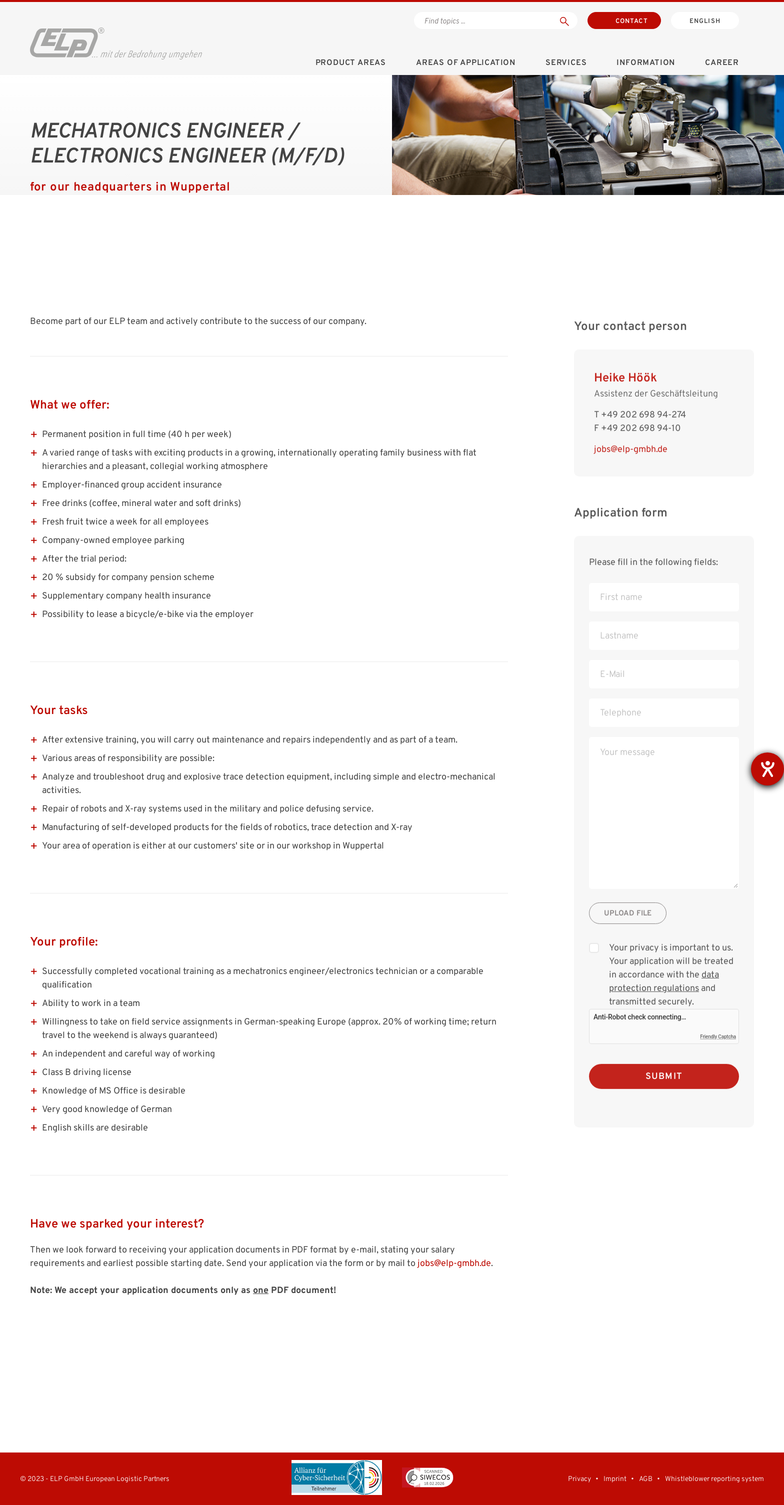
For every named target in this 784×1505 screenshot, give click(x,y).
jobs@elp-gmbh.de (454, 1264)
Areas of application (466, 63)
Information (645, 63)
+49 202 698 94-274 (643, 430)
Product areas (351, 63)
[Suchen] (565, 20)
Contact (632, 22)
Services (566, 63)
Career (722, 63)
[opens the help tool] (767, 769)
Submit (664, 1091)
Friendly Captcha (718, 1051)
